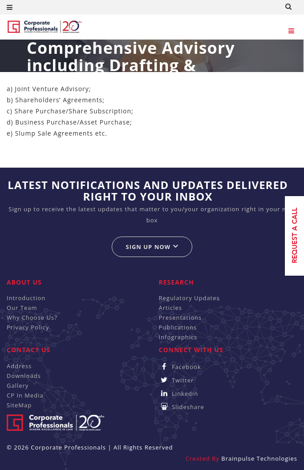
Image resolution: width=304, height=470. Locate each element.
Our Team (22, 308)
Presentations (180, 317)
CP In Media (25, 395)
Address (19, 366)
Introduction (26, 298)
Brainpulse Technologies (259, 458)
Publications (178, 327)
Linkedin (179, 394)
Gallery (17, 386)
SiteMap (19, 405)
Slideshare (181, 407)
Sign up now (152, 246)
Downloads (24, 376)
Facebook (180, 367)
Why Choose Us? (32, 317)
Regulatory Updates (189, 298)
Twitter (176, 380)
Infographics (178, 337)
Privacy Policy (28, 327)
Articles (170, 308)
